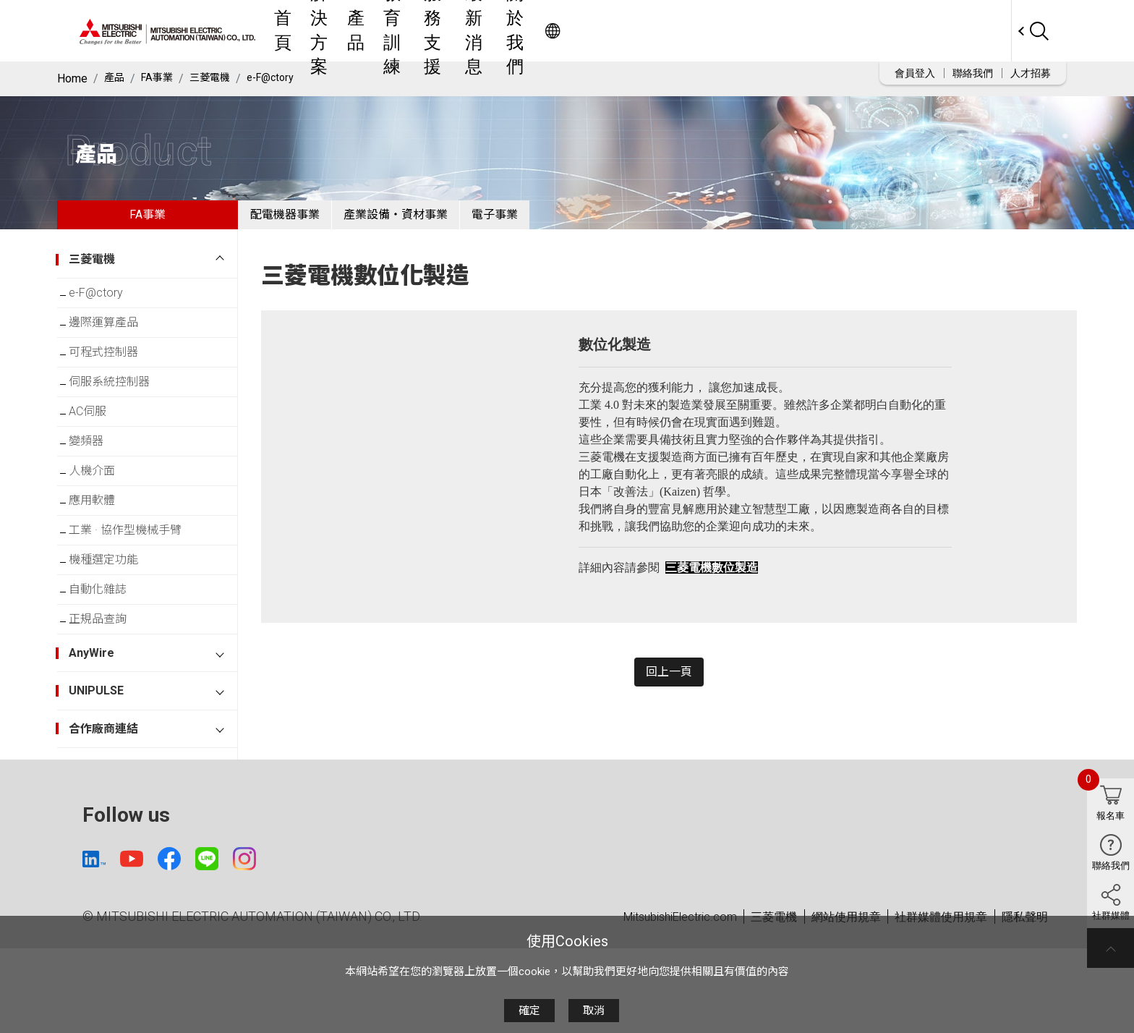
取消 (594, 1010)
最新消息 (721, 30)
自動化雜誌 (109, 661)
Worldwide (983, 30)
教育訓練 (588, 30)
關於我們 (788, 30)
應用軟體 (103, 555)
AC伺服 (99, 449)
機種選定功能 (115, 626)
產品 (534, 30)
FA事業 (162, 78)
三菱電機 (220, 78)
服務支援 (654, 30)
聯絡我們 (972, 73)
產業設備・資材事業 (430, 220)
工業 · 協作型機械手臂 (136, 591)
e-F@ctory (286, 78)
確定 (529, 1010)
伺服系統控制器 (120, 413)
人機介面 (103, 520)
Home (72, 78)
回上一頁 (669, 689)
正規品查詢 (109, 697)
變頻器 (97, 484)
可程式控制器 (115, 378)
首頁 (427, 30)
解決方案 (481, 30)
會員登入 (915, 73)
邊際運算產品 (115, 342)
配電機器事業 (296, 220)
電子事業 (552, 220)
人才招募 (1030, 73)
